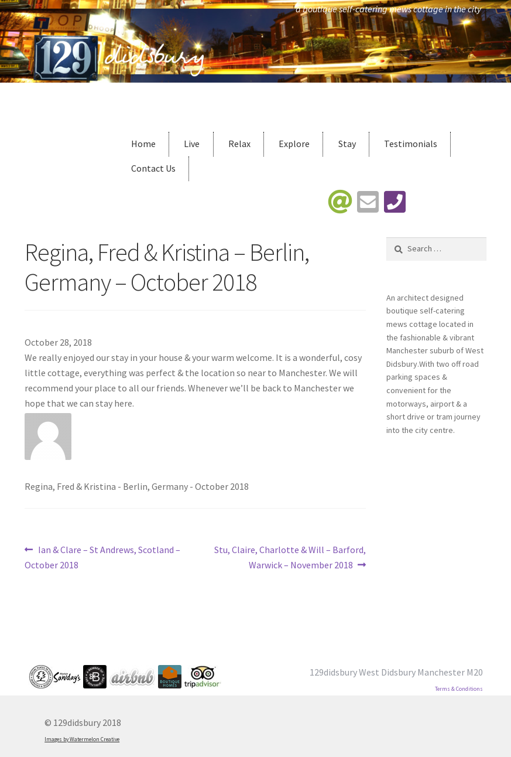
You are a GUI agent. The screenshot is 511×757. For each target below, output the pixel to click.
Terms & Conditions (459, 689)
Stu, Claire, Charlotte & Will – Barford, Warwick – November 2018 (290, 557)
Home (143, 143)
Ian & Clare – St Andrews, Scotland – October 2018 (102, 557)
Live (192, 143)
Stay (347, 143)
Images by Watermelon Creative (81, 739)
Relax (239, 143)
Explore (294, 143)
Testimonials (410, 143)
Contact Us (153, 168)
